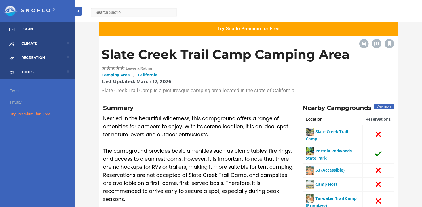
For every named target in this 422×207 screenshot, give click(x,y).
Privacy (16, 102)
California (147, 75)
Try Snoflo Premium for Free (248, 28)
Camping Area (116, 75)
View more (384, 106)
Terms (15, 90)
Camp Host (321, 184)
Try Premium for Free (30, 114)
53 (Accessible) (325, 170)
